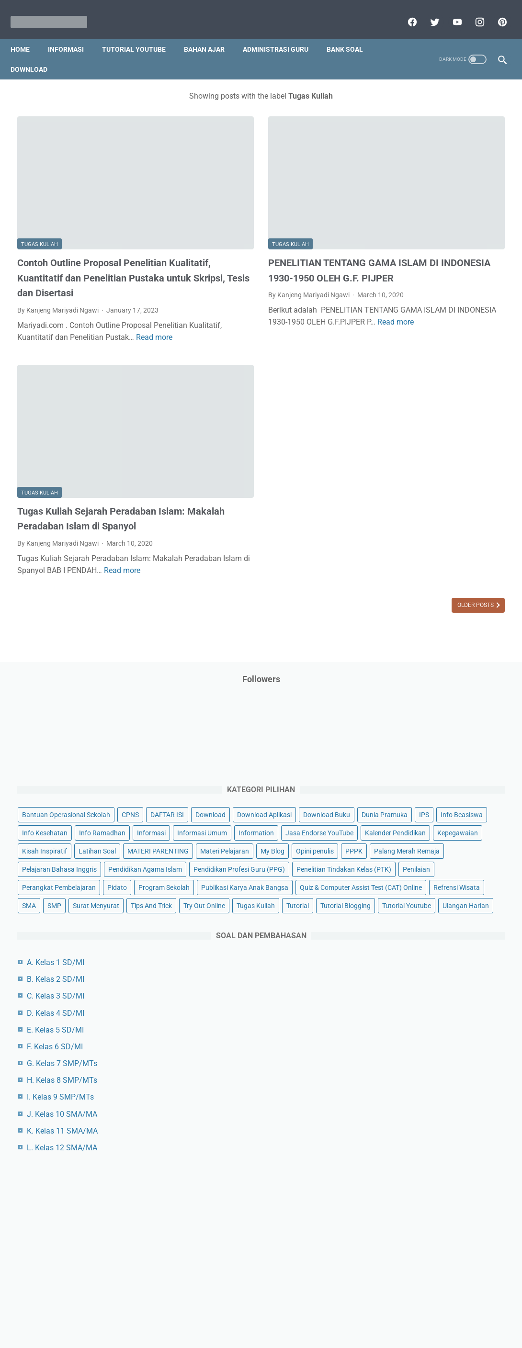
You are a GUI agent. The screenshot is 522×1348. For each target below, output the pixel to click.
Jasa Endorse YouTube (416, 350)
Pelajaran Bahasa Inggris (419, 477)
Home (26, 33)
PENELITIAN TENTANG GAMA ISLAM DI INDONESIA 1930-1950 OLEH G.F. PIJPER (257, 223)
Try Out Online (403, 670)
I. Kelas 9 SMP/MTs (420, 897)
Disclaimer (150, 1313)
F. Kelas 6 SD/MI (415, 847)
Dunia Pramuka (405, 277)
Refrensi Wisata (405, 634)
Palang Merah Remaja (415, 459)
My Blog (454, 423)
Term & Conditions (253, 1313)
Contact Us (334, 1313)
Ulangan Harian (466, 706)
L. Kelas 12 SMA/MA (422, 948)
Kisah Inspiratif (404, 386)
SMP (472, 634)
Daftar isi (373, 1313)
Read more (101, 309)
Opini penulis (401, 441)
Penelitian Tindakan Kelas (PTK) (429, 532)
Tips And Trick (460, 652)
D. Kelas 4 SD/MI (415, 813)
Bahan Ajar (211, 33)
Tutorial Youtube (406, 706)
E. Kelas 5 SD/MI (415, 830)
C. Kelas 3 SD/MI (415, 796)
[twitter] (427, 11)
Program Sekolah (439, 568)
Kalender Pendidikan (412, 368)
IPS (445, 277)
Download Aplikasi (409, 259)
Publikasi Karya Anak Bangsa (425, 586)
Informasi (73, 33)
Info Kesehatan (458, 295)
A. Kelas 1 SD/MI (415, 763)
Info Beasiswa (403, 295)
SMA (447, 634)
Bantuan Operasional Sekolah (426, 222)
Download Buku (471, 259)
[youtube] (449, 11)
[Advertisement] (441, 1120)
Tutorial (393, 688)
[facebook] (404, 11)
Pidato (392, 568)
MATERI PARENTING (412, 404)
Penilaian (395, 550)
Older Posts (314, 559)
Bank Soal (351, 33)
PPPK (440, 441)
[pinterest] (494, 11)
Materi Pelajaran (406, 423)
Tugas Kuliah (39, 189)
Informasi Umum (407, 332)
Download (35, 53)
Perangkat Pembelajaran (458, 550)
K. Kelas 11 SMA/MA (422, 931)
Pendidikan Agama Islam (419, 495)
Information (461, 332)
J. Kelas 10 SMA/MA (422, 915)
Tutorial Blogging (441, 688)
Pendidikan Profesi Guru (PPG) (428, 513)
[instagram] (472, 11)
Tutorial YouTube (140, 33)
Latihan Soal (457, 386)
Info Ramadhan (405, 313)
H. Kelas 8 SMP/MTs (422, 881)
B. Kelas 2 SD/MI (415, 780)
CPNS (490, 222)
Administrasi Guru (282, 33)
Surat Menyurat (405, 652)
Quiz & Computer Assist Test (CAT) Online (433, 610)
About (299, 1313)
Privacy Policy (195, 1313)
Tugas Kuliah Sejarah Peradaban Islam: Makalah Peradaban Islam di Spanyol (92, 452)
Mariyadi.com (274, 1333)
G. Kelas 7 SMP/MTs (422, 864)
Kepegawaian (474, 368)
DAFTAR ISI (399, 241)
